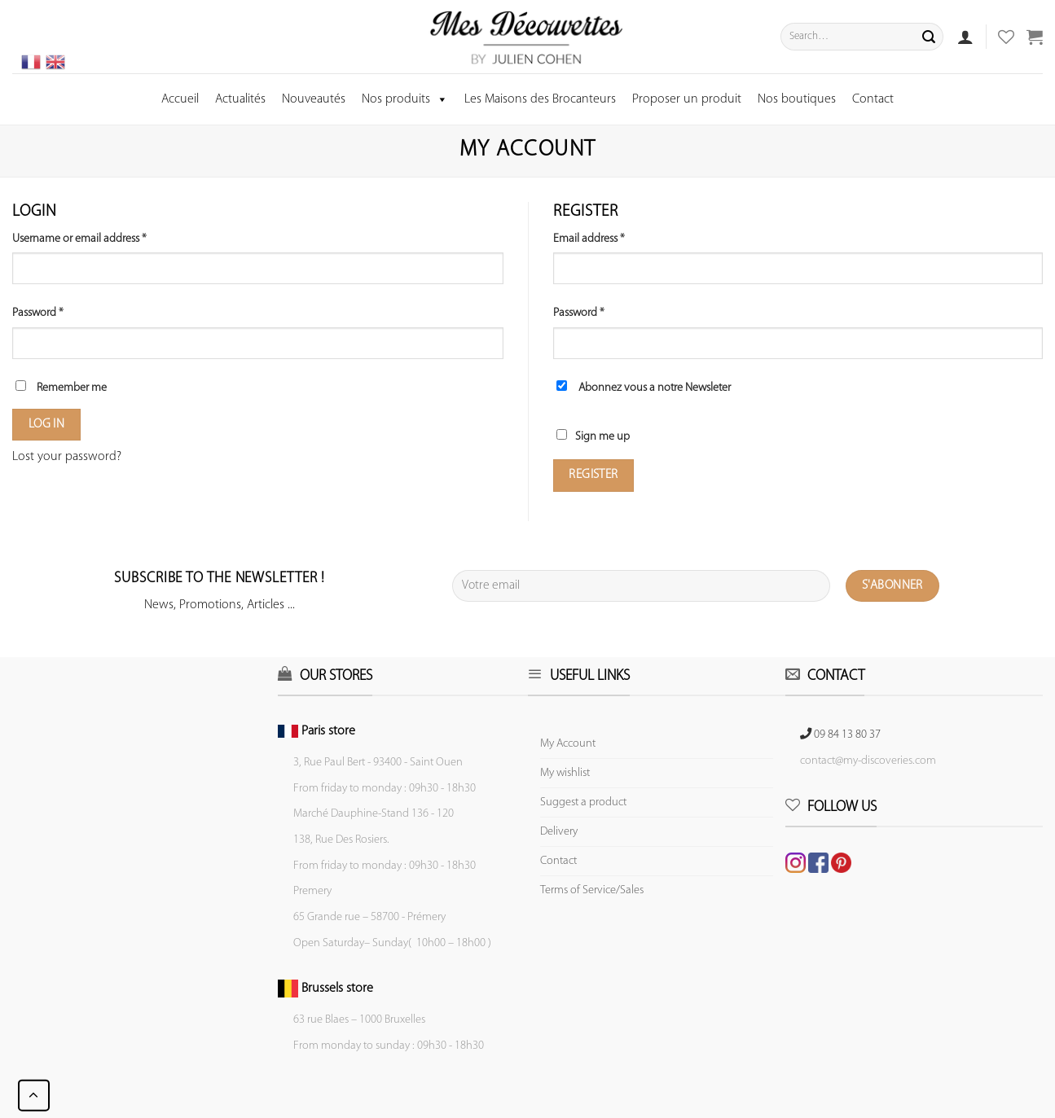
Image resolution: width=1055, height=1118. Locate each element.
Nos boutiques (797, 99)
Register (593, 474)
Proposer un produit (686, 99)
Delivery (559, 832)
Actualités (240, 99)
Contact (873, 99)
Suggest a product (583, 802)
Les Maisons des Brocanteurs (540, 99)
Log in (47, 424)
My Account (568, 744)
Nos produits (405, 99)
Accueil (180, 99)
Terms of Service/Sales (592, 890)
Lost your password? (66, 456)
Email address (589, 239)
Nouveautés (313, 99)
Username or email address (79, 239)
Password (38, 313)
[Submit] (929, 36)
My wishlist (565, 773)
